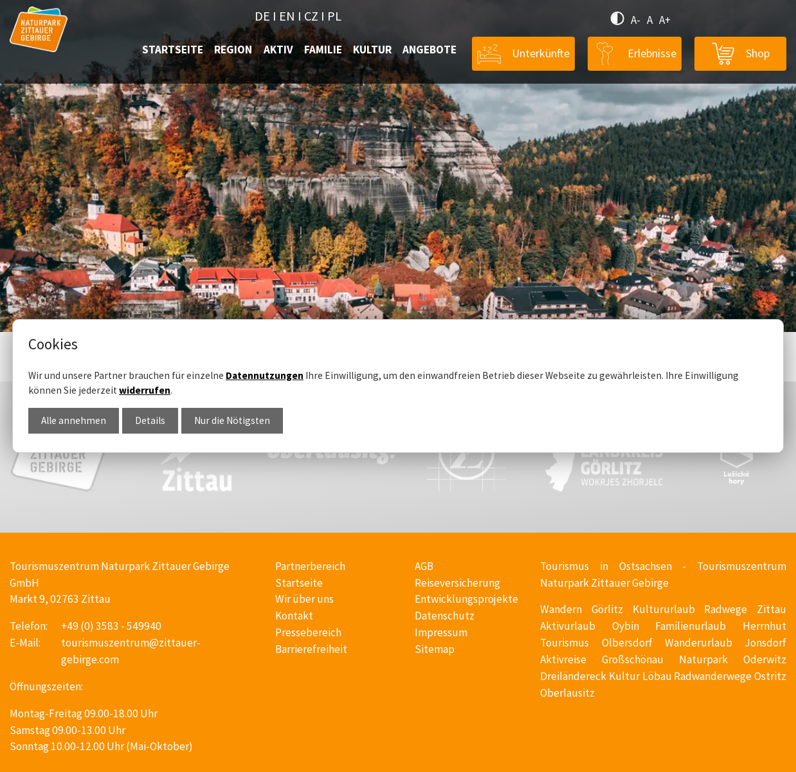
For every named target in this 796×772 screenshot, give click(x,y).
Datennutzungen (264, 375)
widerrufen (144, 390)
